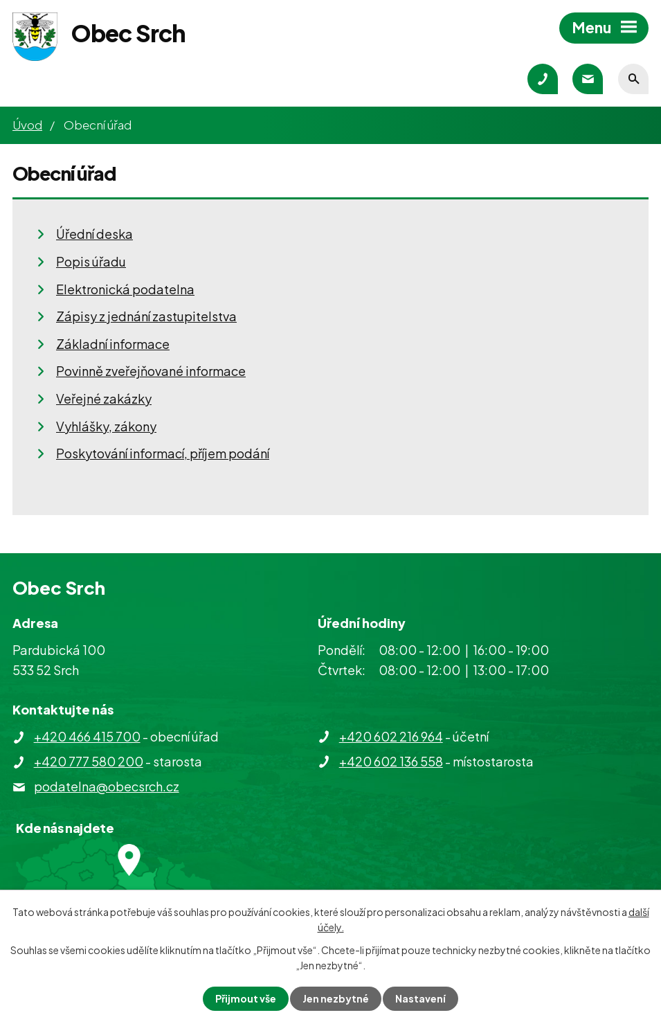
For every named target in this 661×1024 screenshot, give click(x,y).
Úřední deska (94, 234)
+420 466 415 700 (87, 736)
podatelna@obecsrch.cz (106, 786)
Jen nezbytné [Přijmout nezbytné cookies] (335, 998)
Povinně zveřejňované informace (151, 371)
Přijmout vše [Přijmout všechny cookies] (245, 998)
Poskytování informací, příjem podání (162, 453)
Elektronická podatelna (125, 289)
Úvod (27, 124)
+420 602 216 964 (391, 736)
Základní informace (113, 344)
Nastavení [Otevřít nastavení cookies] (420, 998)
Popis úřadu (91, 261)
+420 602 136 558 (391, 761)
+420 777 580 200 (88, 761)
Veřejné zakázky (104, 398)
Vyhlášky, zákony (106, 426)
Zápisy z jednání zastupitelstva (146, 316)
